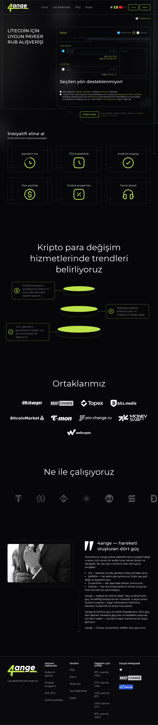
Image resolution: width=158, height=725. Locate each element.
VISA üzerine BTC (101, 695)
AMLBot (93, 97)
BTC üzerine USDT (101, 716)
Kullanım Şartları (50, 674)
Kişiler (89, 7)
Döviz (44, 7)
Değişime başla (89, 114)
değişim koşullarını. (84, 92)
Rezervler (75, 683)
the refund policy (108, 99)
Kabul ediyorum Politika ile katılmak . (89, 92)
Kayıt (145, 7)
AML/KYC (105, 92)
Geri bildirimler (61, 7)
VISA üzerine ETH (101, 705)
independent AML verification (129, 94)
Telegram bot (142, 18)
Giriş (133, 7)
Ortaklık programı (50, 684)
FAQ (77, 7)
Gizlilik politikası (54, 700)
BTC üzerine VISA (101, 674)
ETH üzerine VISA (101, 684)
